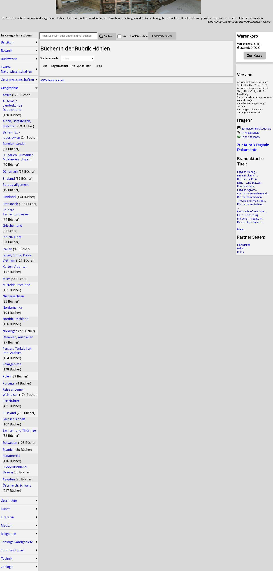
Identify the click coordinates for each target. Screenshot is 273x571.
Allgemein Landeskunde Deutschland (12, 108)
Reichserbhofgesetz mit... (252, 211)
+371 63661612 (248, 133)
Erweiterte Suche (162, 36)
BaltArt (241, 248)
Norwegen (19, 331)
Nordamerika (12, 310)
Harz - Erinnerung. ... (249, 215)
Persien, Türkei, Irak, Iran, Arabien (17, 353)
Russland (19, 413)
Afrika (17, 95)
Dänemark (19, 171)
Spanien (17, 449)
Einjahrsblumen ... (247, 175)
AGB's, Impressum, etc (52, 80)
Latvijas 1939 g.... (247, 172)
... (238, 207)
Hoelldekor (243, 245)
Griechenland (12, 228)
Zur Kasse (254, 55)
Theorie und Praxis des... (251, 200)
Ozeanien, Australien (18, 339)
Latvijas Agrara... (247, 190)
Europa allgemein (16, 187)
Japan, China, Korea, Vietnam (18, 258)
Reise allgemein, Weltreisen (20, 392)
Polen (15, 376)
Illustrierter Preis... (248, 179)
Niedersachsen (13, 298)
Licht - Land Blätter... (249, 182)
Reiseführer (12, 403)
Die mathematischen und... (253, 193)
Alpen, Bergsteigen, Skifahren (18, 123)
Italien (16, 249)
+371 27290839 (248, 137)
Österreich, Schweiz (17, 488)
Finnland (19, 197)
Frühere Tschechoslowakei (16, 215)
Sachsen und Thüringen (20, 433)
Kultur (240, 252)
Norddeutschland (16, 321)
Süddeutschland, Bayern (16, 469)
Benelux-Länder (14, 146)
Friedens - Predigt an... (250, 218)
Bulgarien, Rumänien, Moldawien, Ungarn (18, 160)
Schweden (19, 442)
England (17, 178)
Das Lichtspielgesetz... (250, 222)
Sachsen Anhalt (14, 421)
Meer (15, 279)
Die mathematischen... (250, 197)
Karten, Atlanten (15, 269)
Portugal (17, 383)
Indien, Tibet (12, 239)
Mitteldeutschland (16, 287)
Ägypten (17, 479)
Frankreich (20, 204)
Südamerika (12, 458)
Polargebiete (12, 366)
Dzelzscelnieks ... (246, 186)
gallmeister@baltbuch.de (254, 128)
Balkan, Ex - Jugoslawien (20, 135)
